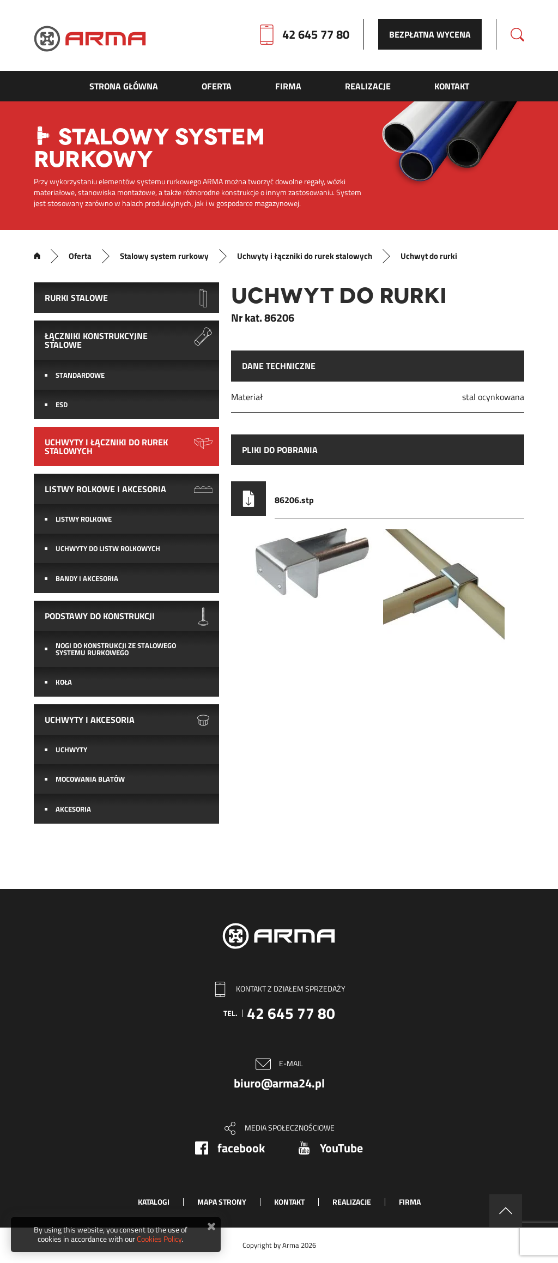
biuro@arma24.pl (279, 1083)
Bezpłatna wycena (430, 34)
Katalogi (153, 1201)
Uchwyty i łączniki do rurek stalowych (304, 256)
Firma (410, 1201)
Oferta (80, 256)
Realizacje (351, 1201)
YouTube (341, 1148)
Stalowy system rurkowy (164, 256)
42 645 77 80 (315, 34)
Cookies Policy (159, 1238)
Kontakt (289, 1201)
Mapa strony (221, 1201)
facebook (241, 1148)
